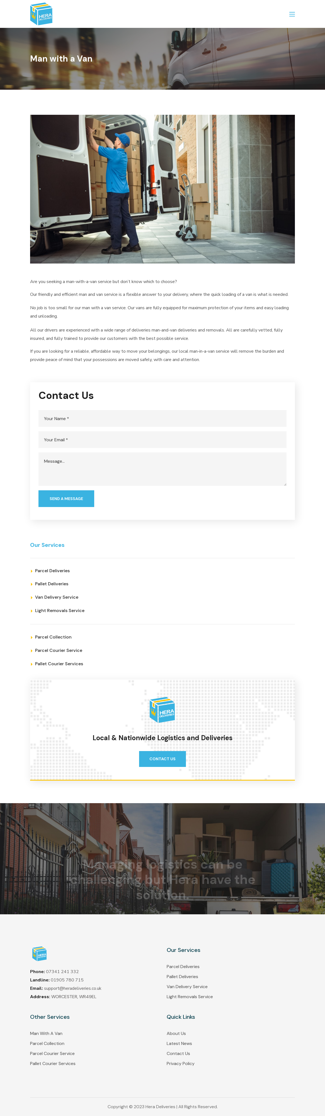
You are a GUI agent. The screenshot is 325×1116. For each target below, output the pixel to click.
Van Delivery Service (187, 987)
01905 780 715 (67, 980)
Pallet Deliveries (182, 976)
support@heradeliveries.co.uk (72, 988)
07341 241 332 (62, 972)
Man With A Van (46, 1033)
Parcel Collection (47, 1043)
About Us (176, 1033)
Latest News (179, 1043)
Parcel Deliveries (183, 966)
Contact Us (178, 1053)
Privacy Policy (181, 1063)
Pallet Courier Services (53, 1063)
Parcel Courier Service (52, 1053)
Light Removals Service (190, 997)
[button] (162, 759)
